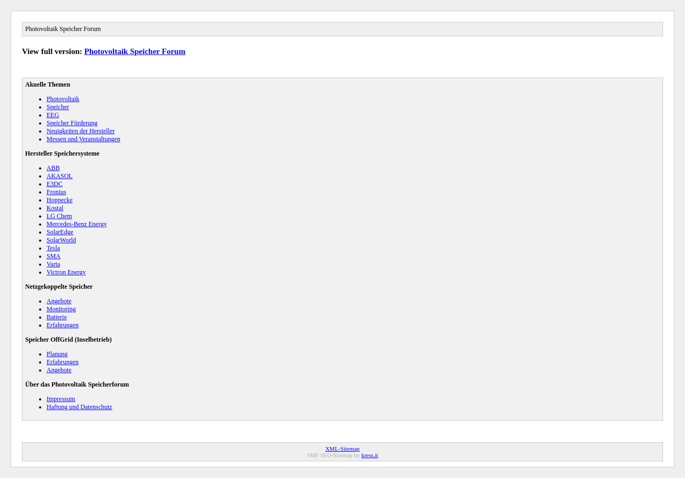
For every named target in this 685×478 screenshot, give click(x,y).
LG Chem (59, 216)
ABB (53, 168)
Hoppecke (60, 200)
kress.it (369, 455)
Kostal (55, 208)
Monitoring (61, 309)
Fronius (56, 192)
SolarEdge (60, 232)
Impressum (61, 399)
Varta (53, 264)
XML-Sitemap (342, 448)
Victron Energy (66, 272)
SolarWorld (61, 240)
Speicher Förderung (72, 123)
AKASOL (60, 176)
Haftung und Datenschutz (79, 407)
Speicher (58, 107)
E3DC (55, 184)
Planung (57, 354)
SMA (53, 256)
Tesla (53, 248)
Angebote (59, 301)
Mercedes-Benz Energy (77, 224)
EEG (53, 115)
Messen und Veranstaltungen (83, 139)
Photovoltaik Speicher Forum (135, 51)
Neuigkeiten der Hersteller (81, 131)
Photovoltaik (63, 99)
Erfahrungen (63, 325)
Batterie (57, 317)
